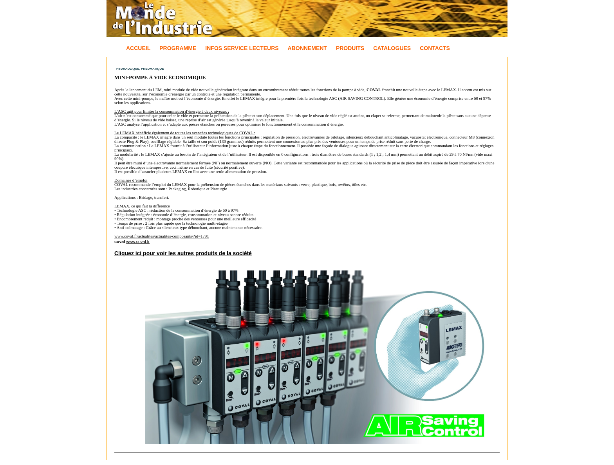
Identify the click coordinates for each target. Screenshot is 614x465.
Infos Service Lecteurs (241, 48)
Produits (350, 48)
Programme (177, 48)
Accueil (138, 48)
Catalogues (392, 48)
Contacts (435, 48)
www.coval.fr (138, 241)
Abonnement (307, 48)
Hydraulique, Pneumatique (140, 68)
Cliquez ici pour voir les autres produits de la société (183, 253)
